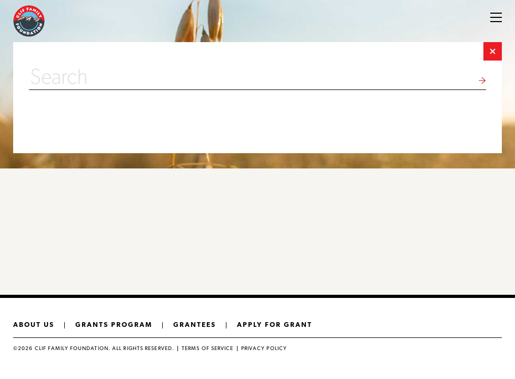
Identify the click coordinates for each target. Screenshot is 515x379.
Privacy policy (264, 348)
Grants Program (113, 324)
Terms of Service (208, 348)
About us (33, 324)
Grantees (194, 324)
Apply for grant (274, 324)
